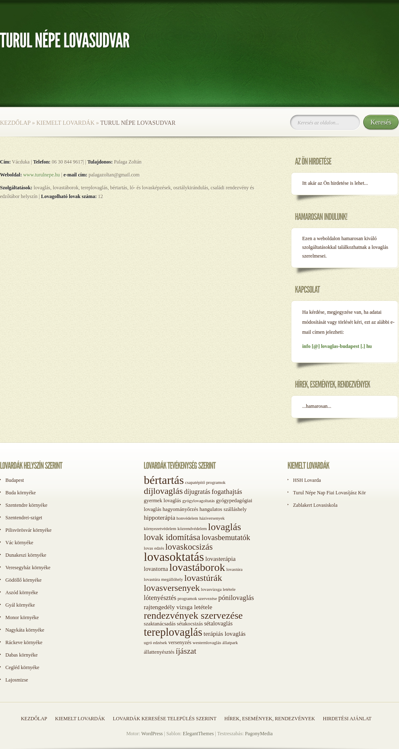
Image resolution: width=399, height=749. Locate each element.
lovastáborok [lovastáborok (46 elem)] (197, 567)
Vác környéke (19, 543)
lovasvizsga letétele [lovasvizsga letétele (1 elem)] (218, 589)
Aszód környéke (21, 592)
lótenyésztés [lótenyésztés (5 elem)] (160, 597)
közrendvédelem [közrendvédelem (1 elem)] (192, 528)
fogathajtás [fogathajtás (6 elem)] (227, 492)
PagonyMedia (259, 734)
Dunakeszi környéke (25, 555)
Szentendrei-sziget (23, 518)
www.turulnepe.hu (41, 175)
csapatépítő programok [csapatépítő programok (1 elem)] (205, 482)
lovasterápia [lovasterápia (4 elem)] (220, 559)
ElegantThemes (198, 734)
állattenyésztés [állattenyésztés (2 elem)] (159, 652)
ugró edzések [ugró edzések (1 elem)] (155, 642)
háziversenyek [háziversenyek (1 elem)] (212, 518)
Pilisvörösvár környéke (28, 530)
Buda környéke (20, 493)
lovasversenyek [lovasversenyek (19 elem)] (172, 588)
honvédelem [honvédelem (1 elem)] (187, 518)
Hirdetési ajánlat (347, 719)
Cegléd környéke (22, 667)
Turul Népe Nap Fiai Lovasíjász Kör (329, 493)
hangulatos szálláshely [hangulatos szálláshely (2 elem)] (223, 509)
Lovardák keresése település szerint (165, 719)
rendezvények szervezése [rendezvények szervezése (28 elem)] (193, 615)
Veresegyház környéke (27, 567)
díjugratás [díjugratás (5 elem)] (197, 491)
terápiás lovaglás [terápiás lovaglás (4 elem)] (225, 633)
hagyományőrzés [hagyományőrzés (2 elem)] (180, 509)
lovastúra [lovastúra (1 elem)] (234, 569)
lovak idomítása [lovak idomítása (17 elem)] (172, 537)
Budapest (14, 480)
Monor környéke (22, 617)
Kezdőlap (15, 123)
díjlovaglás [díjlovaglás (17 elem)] (163, 491)
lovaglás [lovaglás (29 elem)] (224, 526)
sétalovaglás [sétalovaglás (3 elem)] (218, 623)
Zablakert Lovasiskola (315, 505)
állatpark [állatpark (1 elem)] (230, 642)
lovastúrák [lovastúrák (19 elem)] (203, 578)
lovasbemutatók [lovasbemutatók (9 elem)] (226, 537)
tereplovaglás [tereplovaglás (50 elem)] (173, 632)
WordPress (152, 734)
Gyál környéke (20, 605)
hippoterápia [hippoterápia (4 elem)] (159, 517)
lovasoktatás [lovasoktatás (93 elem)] (174, 556)
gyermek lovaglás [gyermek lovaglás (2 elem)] (162, 500)
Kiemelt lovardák (65, 123)
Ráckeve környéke (23, 642)
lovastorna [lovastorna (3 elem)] (156, 569)
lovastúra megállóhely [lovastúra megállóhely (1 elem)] (163, 579)
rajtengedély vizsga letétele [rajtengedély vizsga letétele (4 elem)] (178, 607)
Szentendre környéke (26, 505)
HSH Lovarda (307, 480)
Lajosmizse (16, 680)
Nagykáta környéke (24, 630)
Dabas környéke (21, 655)
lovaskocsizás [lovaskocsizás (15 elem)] (189, 546)
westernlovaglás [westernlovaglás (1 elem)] (206, 642)
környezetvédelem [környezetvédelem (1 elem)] (160, 528)
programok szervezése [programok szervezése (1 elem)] (197, 598)
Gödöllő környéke (23, 580)
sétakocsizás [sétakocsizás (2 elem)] (190, 624)
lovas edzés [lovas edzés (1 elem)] (154, 548)
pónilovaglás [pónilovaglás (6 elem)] (236, 598)
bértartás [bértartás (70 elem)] (164, 480)
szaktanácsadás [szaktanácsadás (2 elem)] (160, 624)
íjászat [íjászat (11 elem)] (186, 651)
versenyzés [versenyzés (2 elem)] (180, 642)
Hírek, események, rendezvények (269, 719)
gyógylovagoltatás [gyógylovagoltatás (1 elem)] (198, 501)
